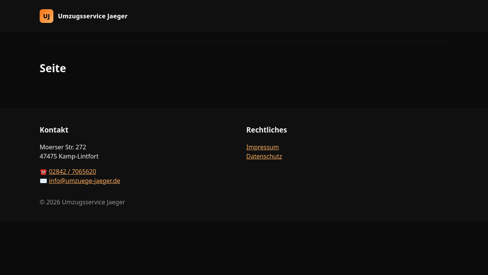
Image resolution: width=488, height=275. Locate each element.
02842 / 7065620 (72, 171)
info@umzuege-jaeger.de (84, 180)
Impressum (262, 147)
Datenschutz (264, 156)
